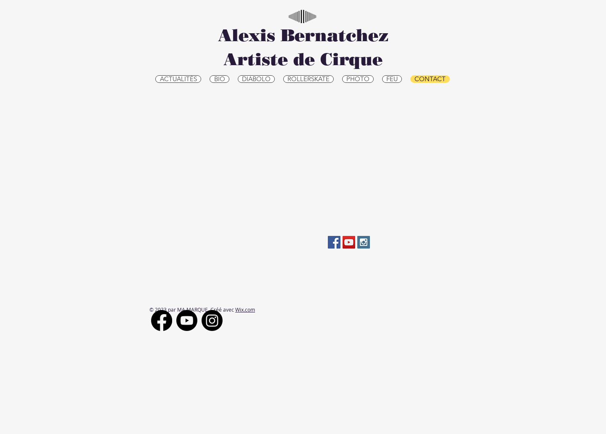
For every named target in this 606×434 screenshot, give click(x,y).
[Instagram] (212, 320)
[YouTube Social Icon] (349, 242)
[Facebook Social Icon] (334, 242)
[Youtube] (186, 320)
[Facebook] (161, 320)
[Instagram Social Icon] (363, 242)
